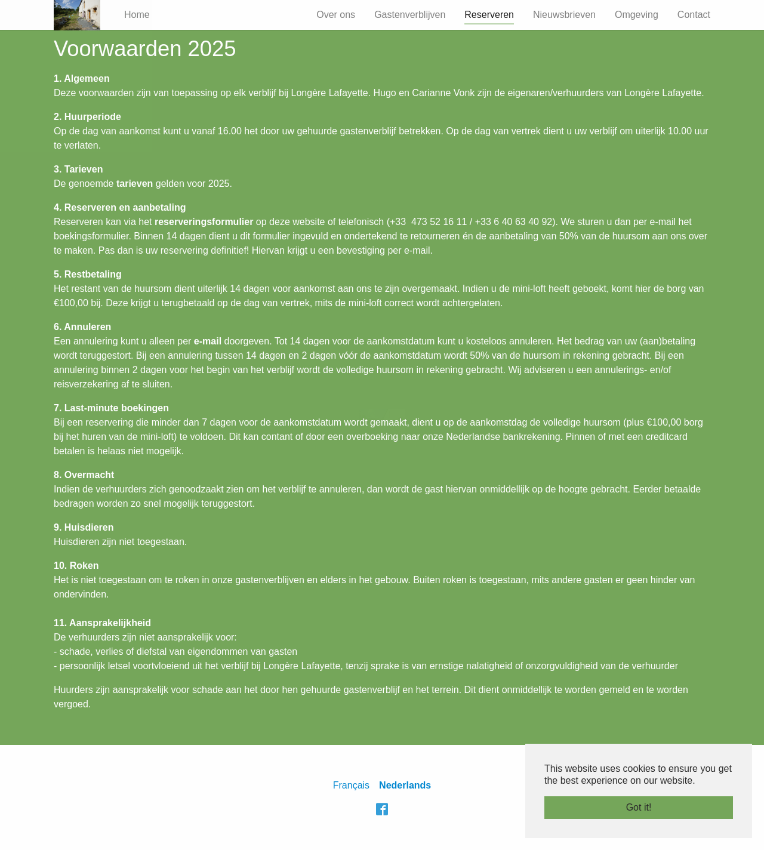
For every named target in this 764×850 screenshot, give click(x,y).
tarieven (134, 183)
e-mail (207, 341)
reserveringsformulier (204, 222)
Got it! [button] (639, 807)
